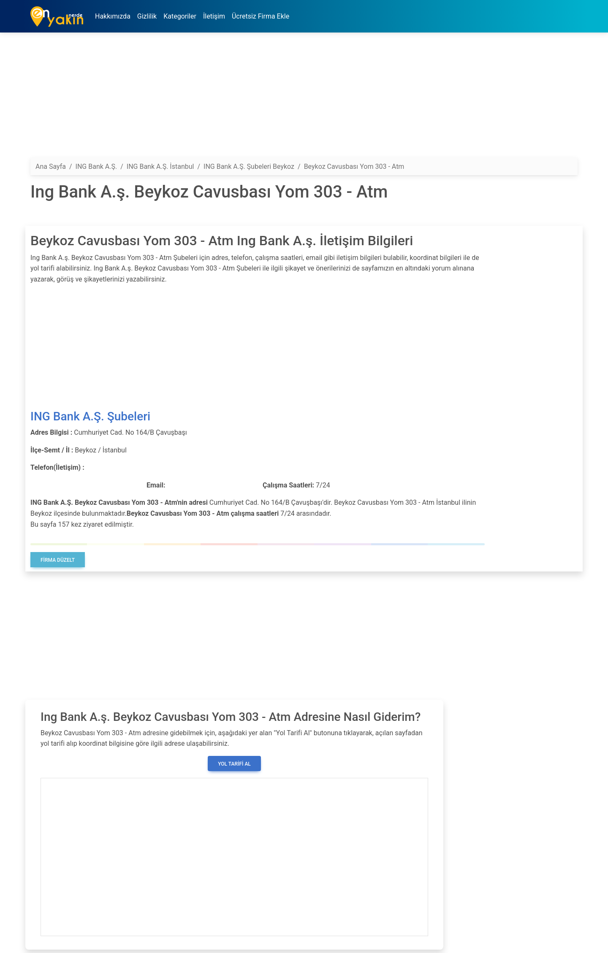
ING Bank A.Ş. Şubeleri (90, 416)
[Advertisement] (283, 98)
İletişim (214, 16)
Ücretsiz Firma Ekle (260, 16)
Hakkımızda (112, 16)
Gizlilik (147, 16)
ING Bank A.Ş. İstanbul (160, 166)
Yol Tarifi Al (234, 764)
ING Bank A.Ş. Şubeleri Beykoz (249, 166)
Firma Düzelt (58, 560)
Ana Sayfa (50, 166)
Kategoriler (179, 16)
